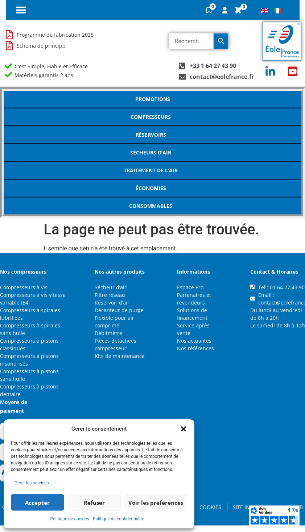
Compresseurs (152, 117)
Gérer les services (32, 482)
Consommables (152, 206)
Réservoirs (153, 134)
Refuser (94, 502)
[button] (183, 428)
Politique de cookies (69, 518)
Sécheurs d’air (152, 152)
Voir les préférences (155, 502)
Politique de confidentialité (118, 518)
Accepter (37, 502)
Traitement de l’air (152, 170)
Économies (153, 188)
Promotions (152, 99)
